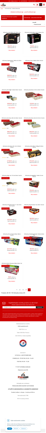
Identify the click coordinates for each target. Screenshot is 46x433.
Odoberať (39, 307)
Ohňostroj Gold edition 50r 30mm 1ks (12, 32)
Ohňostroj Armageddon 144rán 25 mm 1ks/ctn (34, 176)
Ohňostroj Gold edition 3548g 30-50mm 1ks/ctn (34, 147)
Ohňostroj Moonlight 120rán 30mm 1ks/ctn (12, 89)
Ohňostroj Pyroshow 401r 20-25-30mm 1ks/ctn (12, 147)
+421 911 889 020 (26, 355)
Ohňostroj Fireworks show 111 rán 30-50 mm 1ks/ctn (11, 205)
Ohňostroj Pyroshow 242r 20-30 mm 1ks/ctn (34, 118)
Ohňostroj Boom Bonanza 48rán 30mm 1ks (12, 263)
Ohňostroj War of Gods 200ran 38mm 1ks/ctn (12, 234)
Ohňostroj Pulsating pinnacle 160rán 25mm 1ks (34, 234)
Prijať (9, 428)
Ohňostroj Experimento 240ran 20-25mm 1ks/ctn (11, 61)
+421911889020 (24, 1)
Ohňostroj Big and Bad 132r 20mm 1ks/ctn (34, 204)
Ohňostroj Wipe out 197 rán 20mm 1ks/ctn (12, 175)
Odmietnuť (23, 428)
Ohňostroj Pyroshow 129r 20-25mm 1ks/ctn (34, 89)
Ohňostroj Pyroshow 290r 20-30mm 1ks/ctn (12, 118)
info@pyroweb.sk (13, 1)
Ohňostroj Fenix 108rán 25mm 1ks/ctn (34, 60)
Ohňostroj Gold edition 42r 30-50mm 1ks (34, 32)
